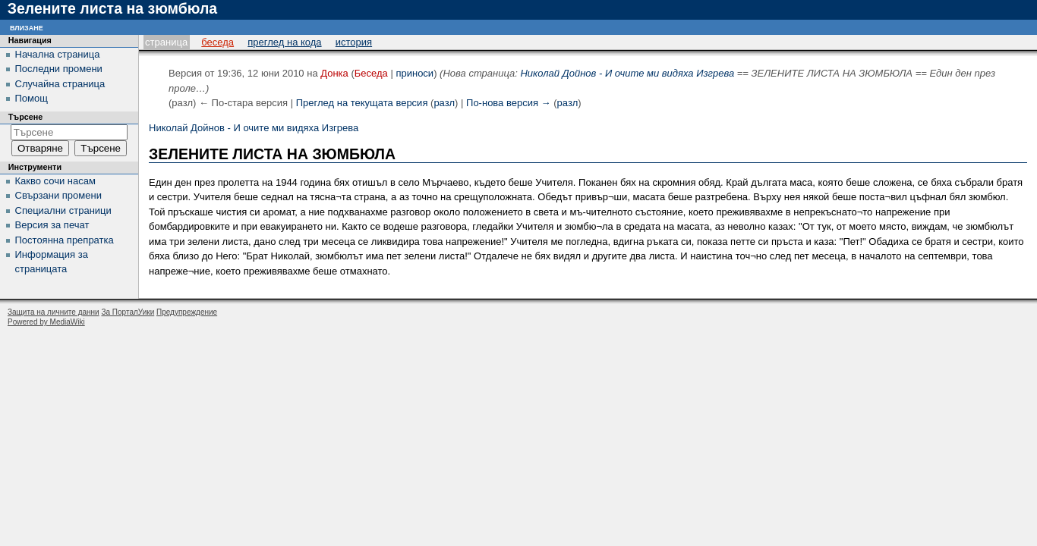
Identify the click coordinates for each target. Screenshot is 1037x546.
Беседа (217, 42)
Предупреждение (186, 312)
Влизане (26, 27)
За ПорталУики (127, 312)
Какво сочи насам (55, 181)
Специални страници (63, 210)
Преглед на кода (284, 42)
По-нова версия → (508, 102)
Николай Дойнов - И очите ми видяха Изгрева (627, 73)
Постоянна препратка (64, 240)
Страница (166, 42)
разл (444, 102)
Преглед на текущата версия (362, 102)
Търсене (25, 116)
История (354, 42)
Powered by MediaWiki (46, 322)
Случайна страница (60, 83)
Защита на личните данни (53, 312)
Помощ (31, 98)
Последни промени (58, 68)
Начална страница (57, 54)
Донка (334, 73)
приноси (414, 73)
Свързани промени (58, 195)
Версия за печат (52, 225)
